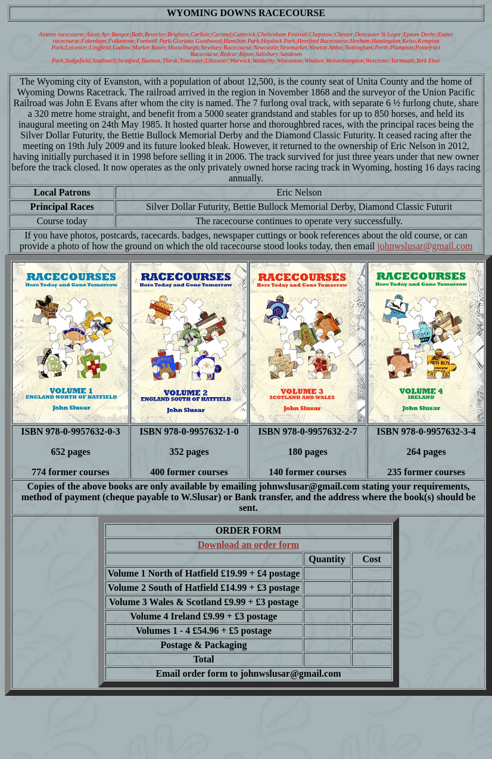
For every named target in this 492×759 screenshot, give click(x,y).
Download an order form (248, 545)
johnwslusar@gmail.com (424, 246)
